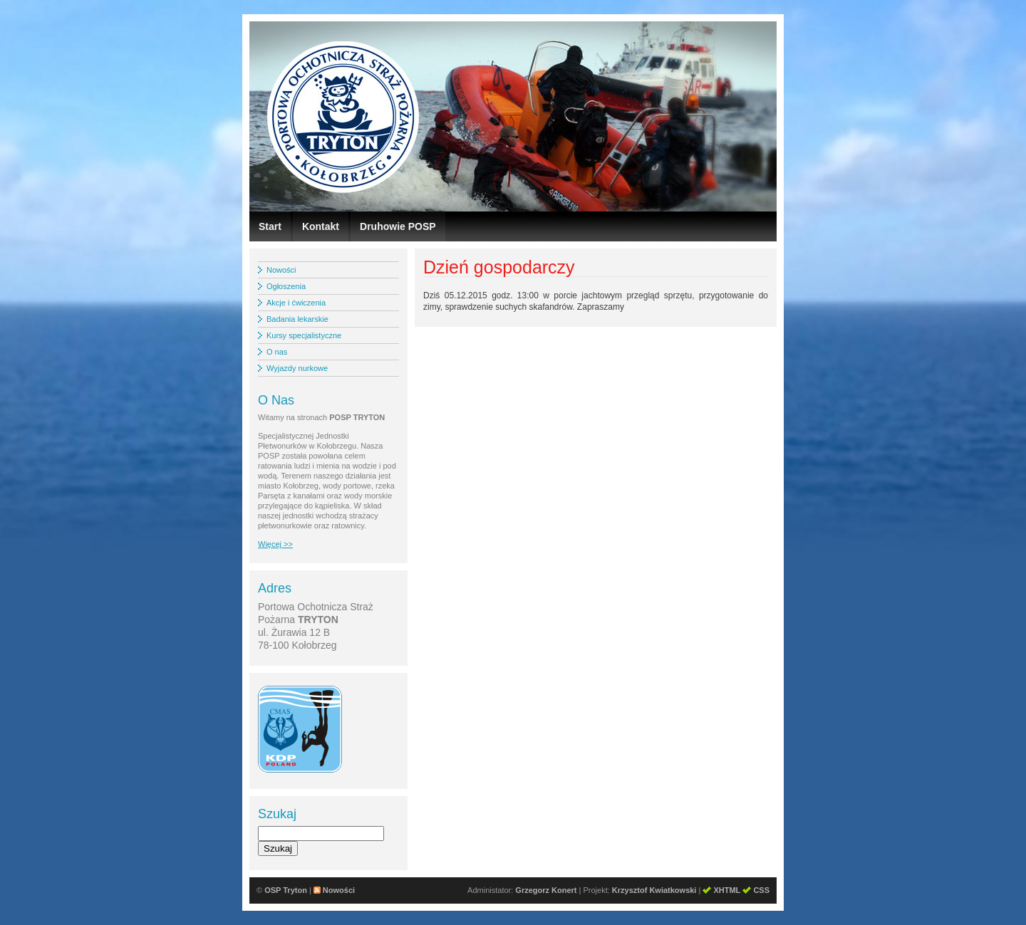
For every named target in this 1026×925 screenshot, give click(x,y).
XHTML (726, 890)
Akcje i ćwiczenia (296, 302)
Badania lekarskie (297, 319)
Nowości (281, 270)
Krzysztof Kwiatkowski (654, 890)
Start (270, 226)
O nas (276, 351)
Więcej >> (275, 544)
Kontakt (320, 226)
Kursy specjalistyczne (303, 335)
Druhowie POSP (398, 226)
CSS (761, 890)
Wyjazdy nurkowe (297, 368)
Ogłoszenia (286, 286)
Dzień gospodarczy (499, 267)
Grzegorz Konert (545, 890)
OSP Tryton (285, 890)
